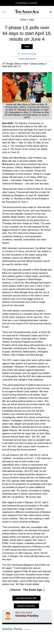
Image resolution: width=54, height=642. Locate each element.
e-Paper (19, 3)
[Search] (51, 12)
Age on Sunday (29, 3)
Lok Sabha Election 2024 (26, 598)
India (27, 47)
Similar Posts (12, 629)
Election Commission (26, 606)
